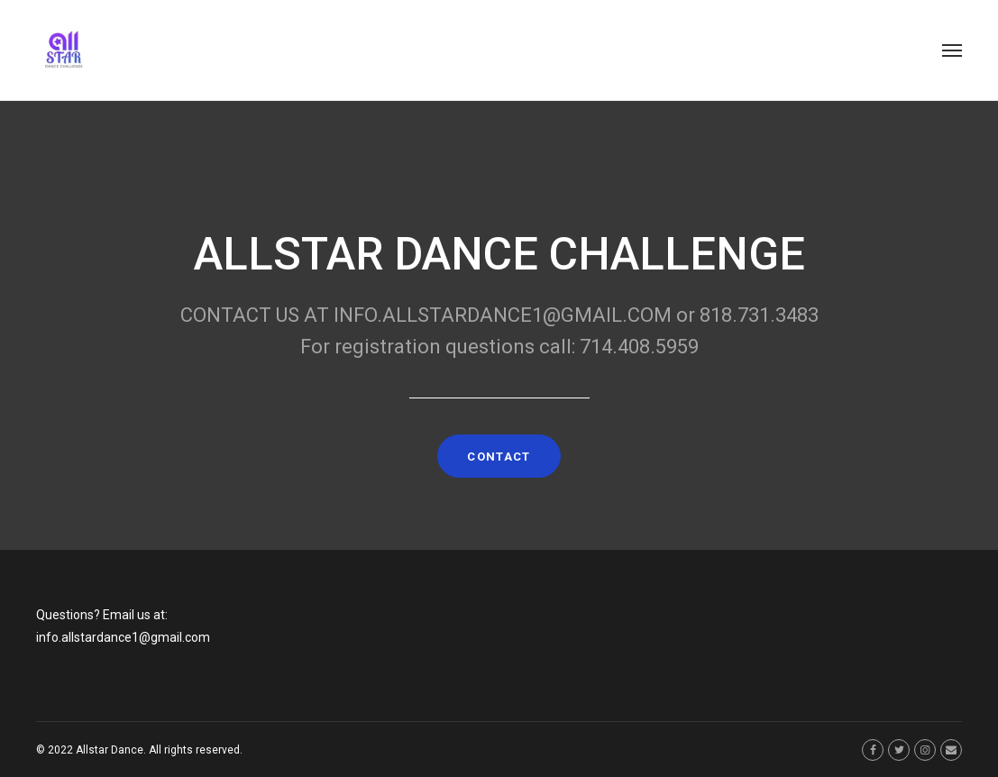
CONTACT (498, 456)
